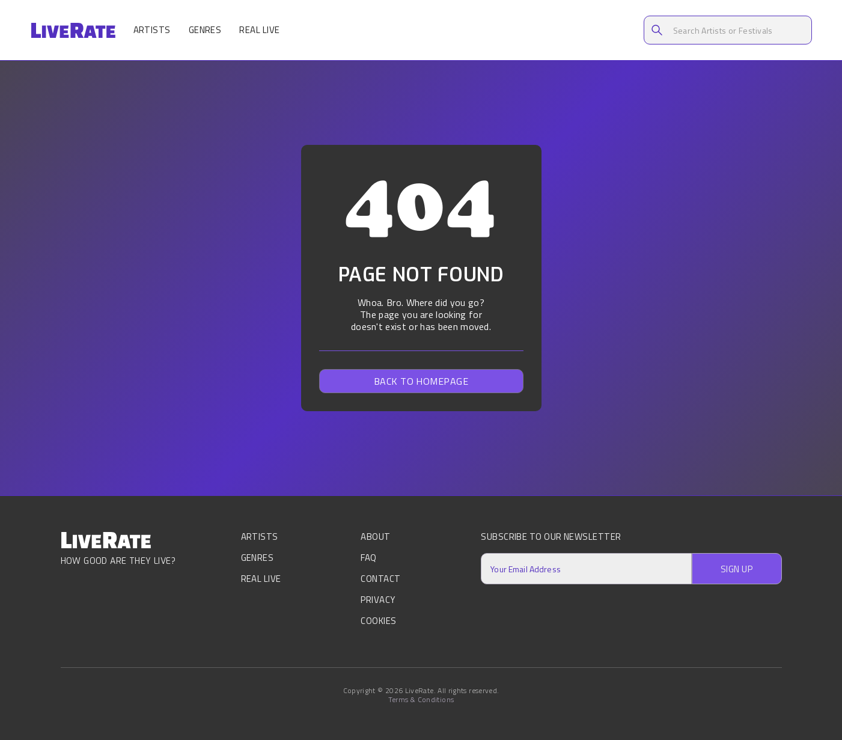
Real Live (259, 30)
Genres (205, 30)
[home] (73, 30)
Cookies (378, 621)
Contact (380, 579)
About (375, 537)
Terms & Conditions (421, 699)
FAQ (368, 557)
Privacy (378, 600)
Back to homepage (421, 381)
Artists (152, 30)
